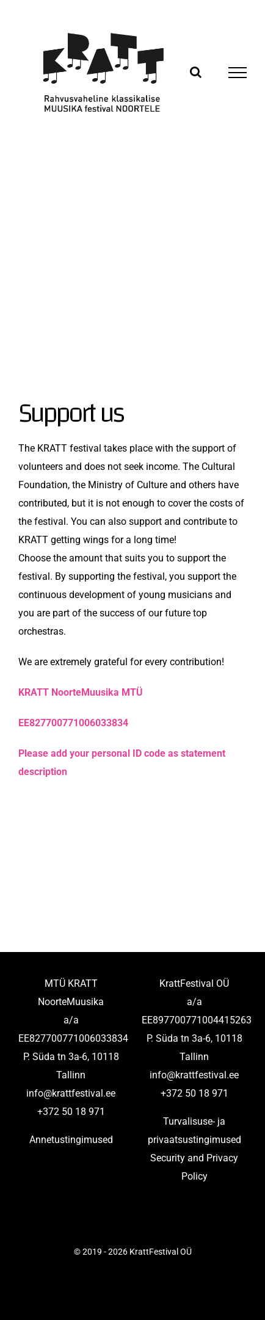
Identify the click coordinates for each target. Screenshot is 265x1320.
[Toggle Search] (195, 72)
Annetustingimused (71, 1139)
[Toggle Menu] (238, 72)
